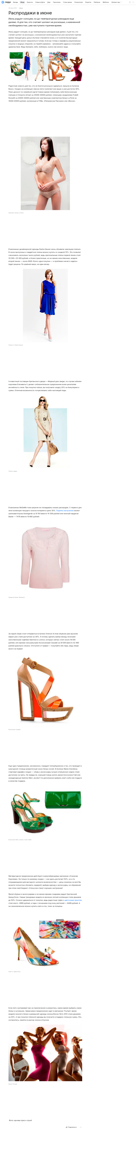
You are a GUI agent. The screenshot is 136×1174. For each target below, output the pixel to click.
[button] (45, 66)
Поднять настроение (65, 511)
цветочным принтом (73, 900)
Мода (21, 8)
